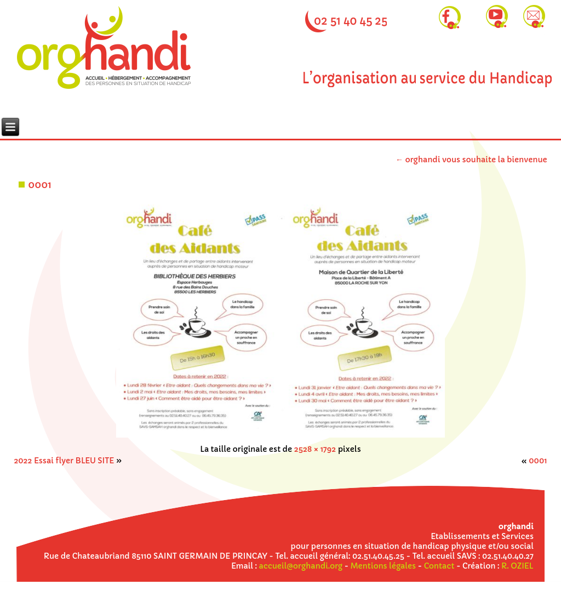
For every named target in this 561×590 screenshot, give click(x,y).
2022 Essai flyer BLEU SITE (64, 461)
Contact (439, 566)
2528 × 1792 (315, 449)
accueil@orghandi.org (300, 566)
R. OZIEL (517, 566)
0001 (39, 184)
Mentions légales (383, 566)
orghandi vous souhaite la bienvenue (471, 159)
